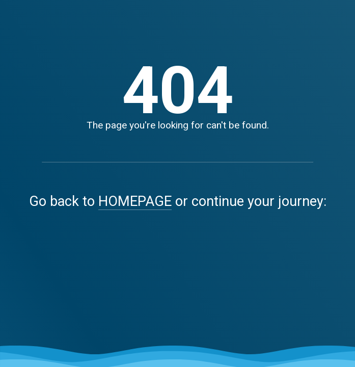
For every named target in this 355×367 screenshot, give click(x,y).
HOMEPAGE (135, 201)
